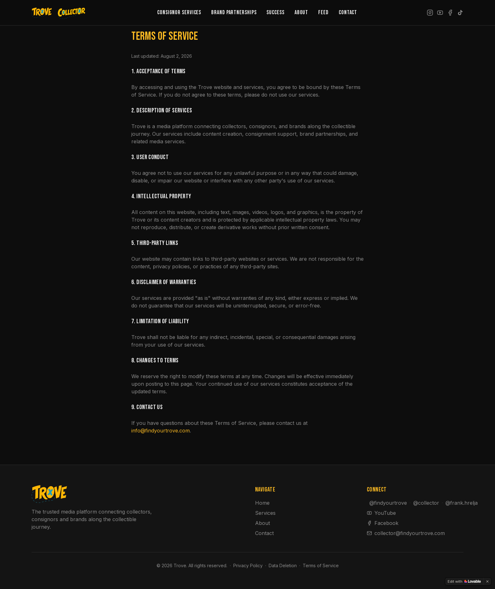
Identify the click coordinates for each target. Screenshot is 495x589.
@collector (426, 503)
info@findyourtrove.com (160, 430)
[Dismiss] (487, 581)
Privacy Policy (248, 565)
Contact (348, 12)
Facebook (382, 523)
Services (265, 513)
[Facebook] (450, 12)
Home (262, 503)
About (301, 12)
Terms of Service (321, 565)
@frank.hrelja (461, 503)
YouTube (381, 513)
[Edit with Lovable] (464, 581)
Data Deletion (283, 565)
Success (275, 12)
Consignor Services (179, 12)
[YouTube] (440, 12)
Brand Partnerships (233, 12)
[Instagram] (430, 12)
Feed (323, 12)
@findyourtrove (388, 503)
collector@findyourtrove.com (406, 533)
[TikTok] (460, 12)
